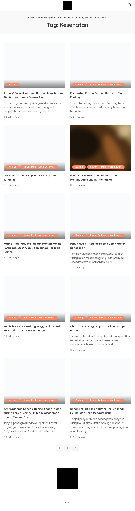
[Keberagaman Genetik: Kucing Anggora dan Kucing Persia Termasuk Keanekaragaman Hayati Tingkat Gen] (34, 385)
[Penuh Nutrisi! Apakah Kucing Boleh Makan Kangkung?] (100, 220)
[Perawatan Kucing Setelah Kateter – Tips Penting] (100, 65)
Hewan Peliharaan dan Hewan (107, 84)
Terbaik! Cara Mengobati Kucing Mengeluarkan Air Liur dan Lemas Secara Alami (31, 97)
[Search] (129, 5)
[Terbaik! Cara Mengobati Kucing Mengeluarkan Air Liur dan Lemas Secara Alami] (34, 65)
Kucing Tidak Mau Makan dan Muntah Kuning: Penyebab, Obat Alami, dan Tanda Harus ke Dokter (34, 252)
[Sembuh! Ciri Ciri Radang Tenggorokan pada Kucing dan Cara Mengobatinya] (34, 303)
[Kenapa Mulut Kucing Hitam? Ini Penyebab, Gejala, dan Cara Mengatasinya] (100, 385)
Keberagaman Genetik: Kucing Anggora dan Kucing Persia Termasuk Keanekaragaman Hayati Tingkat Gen (34, 417)
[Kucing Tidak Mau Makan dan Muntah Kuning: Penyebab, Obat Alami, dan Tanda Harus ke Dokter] (34, 220)
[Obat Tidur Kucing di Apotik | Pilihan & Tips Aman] (100, 303)
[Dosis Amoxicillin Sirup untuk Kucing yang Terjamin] (34, 152)
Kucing (13, 84)
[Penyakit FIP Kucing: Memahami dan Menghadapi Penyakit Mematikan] (100, 152)
